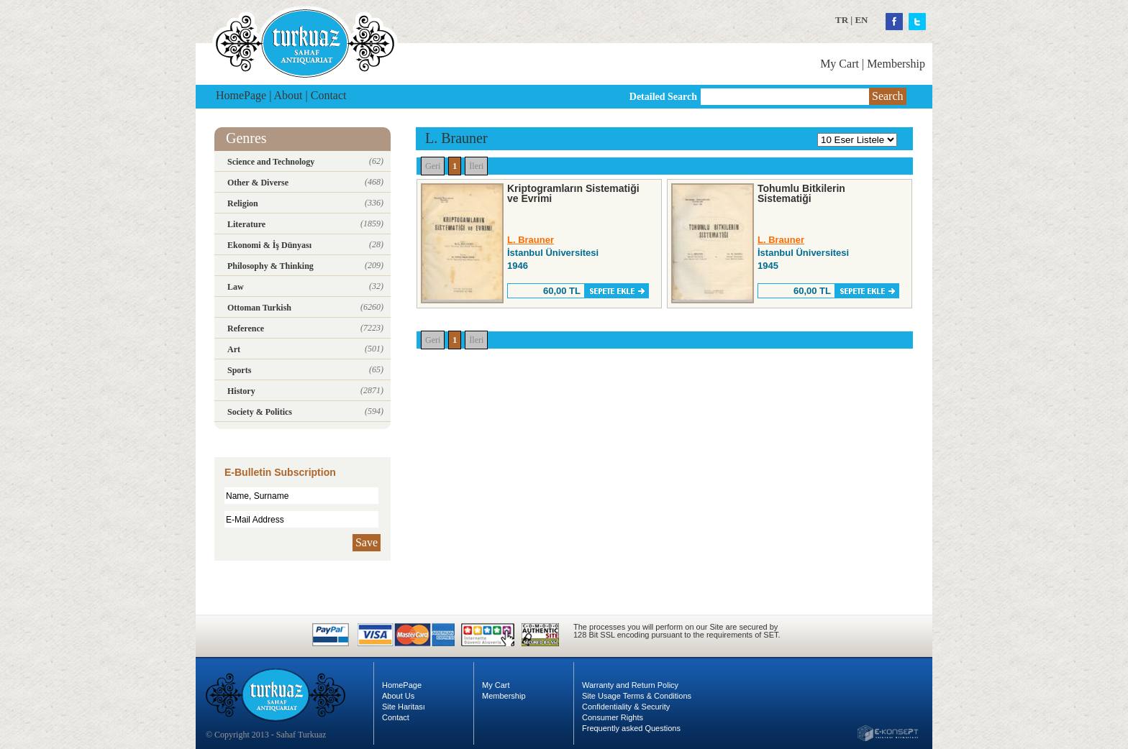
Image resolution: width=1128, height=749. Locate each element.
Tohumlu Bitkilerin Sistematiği (801, 193)
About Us (398, 695)
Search (888, 96)
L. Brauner (530, 239)
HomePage (241, 95)
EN (861, 19)
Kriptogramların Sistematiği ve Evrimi (573, 193)
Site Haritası (403, 706)
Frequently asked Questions (631, 728)
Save (366, 542)
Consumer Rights (612, 717)
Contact (329, 95)
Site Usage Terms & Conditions (636, 695)
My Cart (839, 64)
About (288, 95)
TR (841, 19)
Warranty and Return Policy (630, 685)
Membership (896, 64)
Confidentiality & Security (626, 706)
